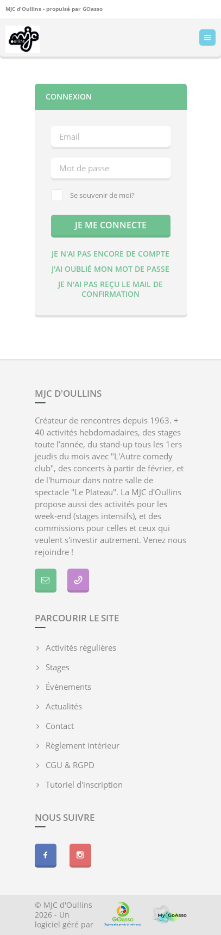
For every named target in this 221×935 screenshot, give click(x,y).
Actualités (64, 706)
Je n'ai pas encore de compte (110, 253)
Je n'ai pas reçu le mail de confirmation (110, 289)
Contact (60, 725)
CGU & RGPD (70, 764)
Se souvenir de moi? (93, 195)
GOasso (93, 9)
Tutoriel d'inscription (84, 784)
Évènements (68, 686)
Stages (58, 667)
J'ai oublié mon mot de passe (110, 269)
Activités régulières (81, 647)
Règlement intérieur (82, 745)
